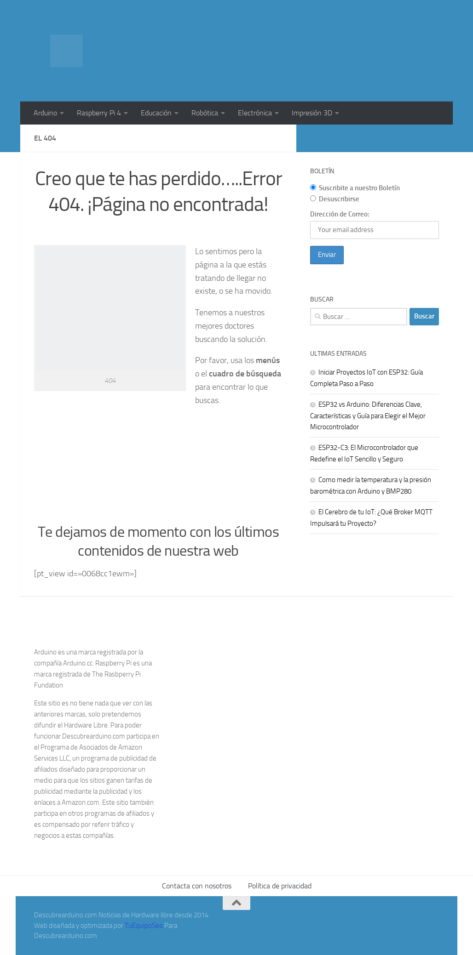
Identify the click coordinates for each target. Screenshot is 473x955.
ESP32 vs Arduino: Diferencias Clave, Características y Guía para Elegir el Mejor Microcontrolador (368, 415)
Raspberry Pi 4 (99, 112)
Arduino (45, 112)
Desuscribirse (334, 199)
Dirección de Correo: (339, 214)
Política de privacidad (279, 885)
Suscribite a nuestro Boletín (355, 188)
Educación (156, 112)
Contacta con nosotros (196, 885)
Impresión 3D (312, 112)
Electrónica (255, 112)
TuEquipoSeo (144, 925)
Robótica (204, 112)
